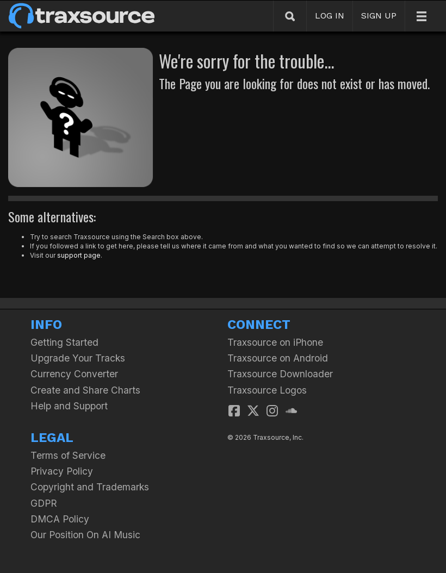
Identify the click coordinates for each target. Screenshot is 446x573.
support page (79, 255)
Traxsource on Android (277, 358)
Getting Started (64, 342)
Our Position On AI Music (85, 534)
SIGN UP (379, 15)
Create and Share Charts (85, 390)
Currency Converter (74, 373)
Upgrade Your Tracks (77, 358)
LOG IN (329, 15)
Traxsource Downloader (280, 373)
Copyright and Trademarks (89, 487)
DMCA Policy (59, 519)
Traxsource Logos (267, 390)
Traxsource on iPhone (275, 342)
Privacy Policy (61, 471)
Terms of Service (68, 455)
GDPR (43, 503)
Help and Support (69, 406)
